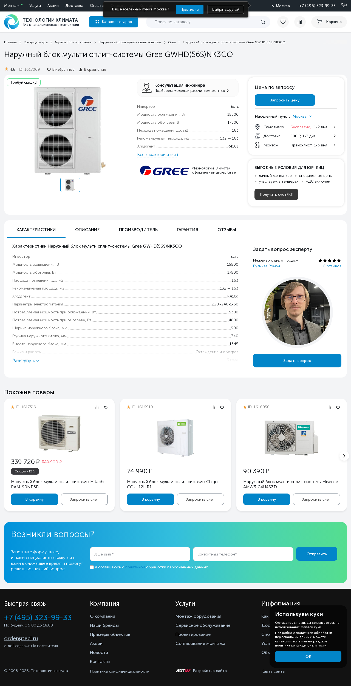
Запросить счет (84, 499)
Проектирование (193, 634)
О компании (102, 616)
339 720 (25, 462)
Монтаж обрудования (198, 616)
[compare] (300, 22)
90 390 (256, 471)
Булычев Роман (266, 266)
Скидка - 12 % (25, 471)
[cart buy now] (329, 22)
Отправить (317, 554)
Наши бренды (104, 625)
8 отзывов (332, 266)
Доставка (74, 5)
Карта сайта (273, 671)
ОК (308, 656)
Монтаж (11, 5)
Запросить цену (284, 100)
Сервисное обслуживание (203, 625)
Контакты (100, 661)
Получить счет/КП (276, 194)
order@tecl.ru (21, 638)
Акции (53, 5)
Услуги (35, 5)
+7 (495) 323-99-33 (317, 5)
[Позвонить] (341, 5)
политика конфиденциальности (300, 645)
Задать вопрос (297, 360)
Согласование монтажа (200, 643)
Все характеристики (157, 154)
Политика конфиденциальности (119, 671)
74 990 (139, 471)
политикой (135, 567)
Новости (99, 652)
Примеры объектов (110, 634)
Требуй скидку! (23, 82)
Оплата (97, 5)
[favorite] (285, 22)
